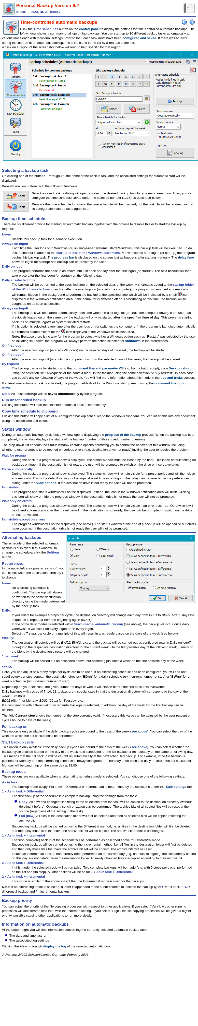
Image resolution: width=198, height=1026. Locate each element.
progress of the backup (123, 434)
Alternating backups (21, 537)
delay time (186, 257)
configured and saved (139, 38)
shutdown (133, 341)
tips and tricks (171, 377)
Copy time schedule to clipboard (29, 411)
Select (36, 193)
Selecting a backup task (25, 170)
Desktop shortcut (182, 368)
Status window (16, 429)
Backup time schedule (23, 218)
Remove (38, 204)
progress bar (64, 257)
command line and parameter (97, 368)
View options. (46, 483)
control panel (89, 29)
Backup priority (17, 900)
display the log (54, 946)
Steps (7, 667)
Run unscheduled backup (24, 400)
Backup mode (14, 772)
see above (139, 731)
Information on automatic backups (35, 924)
